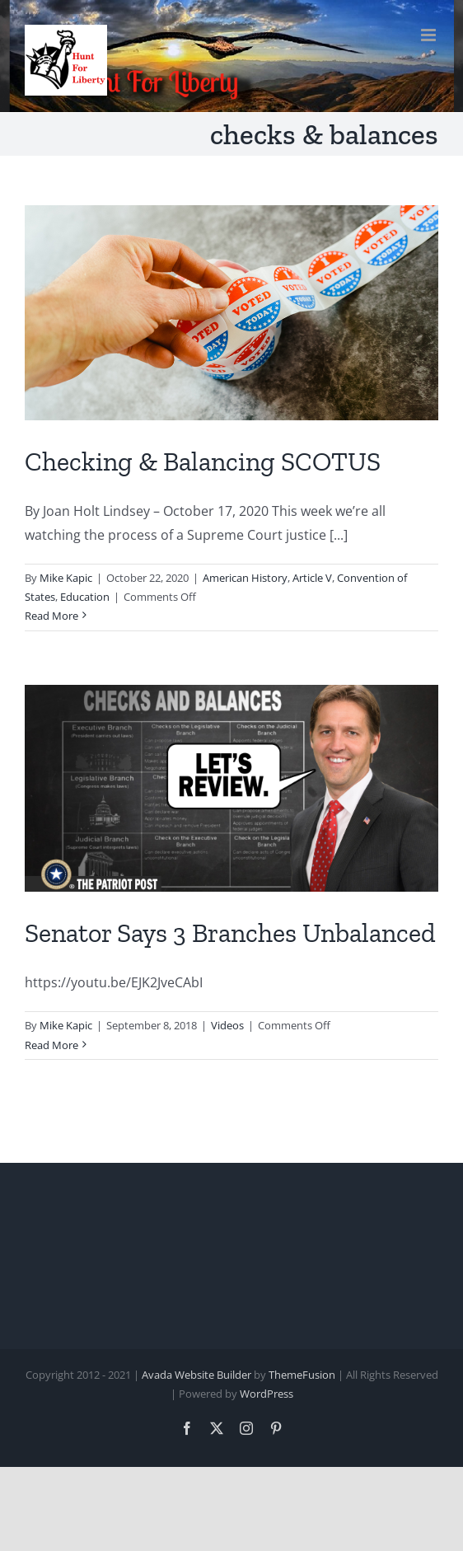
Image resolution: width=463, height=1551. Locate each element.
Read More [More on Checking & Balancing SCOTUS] (51, 615)
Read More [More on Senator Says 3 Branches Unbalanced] (51, 1045)
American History (245, 577)
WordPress (266, 1393)
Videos (227, 1025)
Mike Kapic (66, 577)
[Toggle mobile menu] (429, 35)
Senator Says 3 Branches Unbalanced (230, 933)
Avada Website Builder (196, 1374)
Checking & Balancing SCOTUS (203, 461)
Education (85, 596)
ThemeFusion (302, 1374)
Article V (312, 577)
